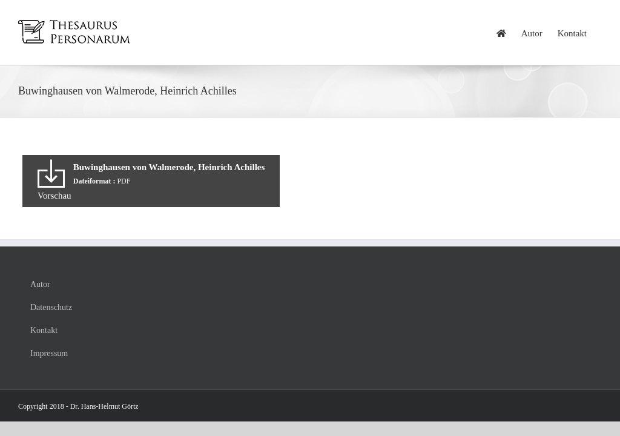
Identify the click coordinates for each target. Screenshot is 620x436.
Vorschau (54, 195)
